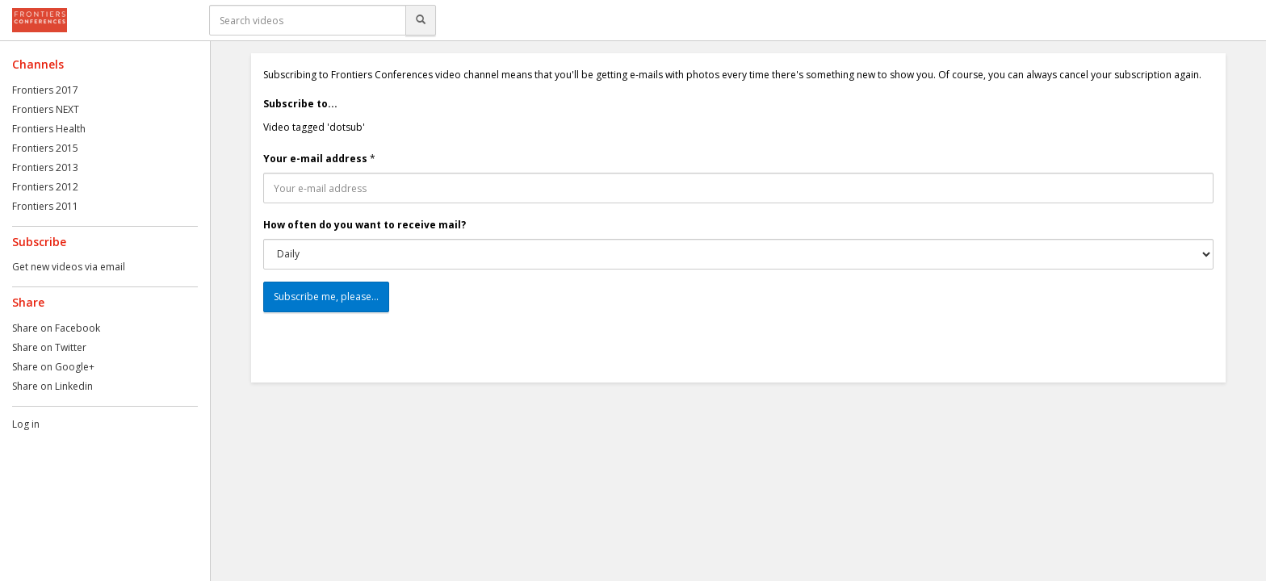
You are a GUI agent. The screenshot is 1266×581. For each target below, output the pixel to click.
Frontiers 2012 (45, 187)
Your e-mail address (315, 158)
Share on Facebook (56, 328)
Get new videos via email (68, 267)
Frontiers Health (49, 129)
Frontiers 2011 (45, 206)
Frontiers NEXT (45, 109)
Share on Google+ (53, 367)
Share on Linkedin (52, 386)
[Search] (420, 20)
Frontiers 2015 (45, 148)
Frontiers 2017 (45, 90)
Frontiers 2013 (45, 167)
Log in (26, 424)
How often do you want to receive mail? (364, 225)
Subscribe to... (300, 104)
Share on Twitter (49, 347)
